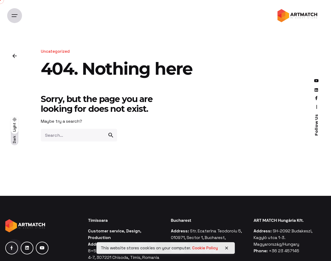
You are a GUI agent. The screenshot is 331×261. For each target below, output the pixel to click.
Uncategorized (55, 51)
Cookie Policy (205, 247)
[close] (226, 248)
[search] (110, 135)
